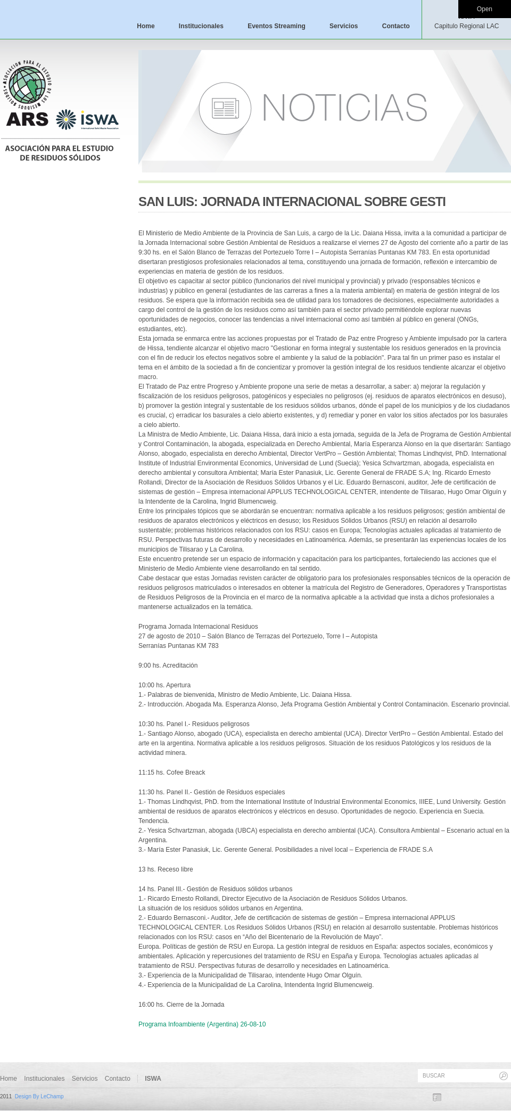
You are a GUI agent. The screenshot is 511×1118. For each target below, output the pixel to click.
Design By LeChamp (39, 1096)
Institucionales (201, 26)
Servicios (343, 26)
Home (145, 26)
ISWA (466, 21)
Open (484, 9)
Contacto (396, 26)
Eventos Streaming (277, 26)
